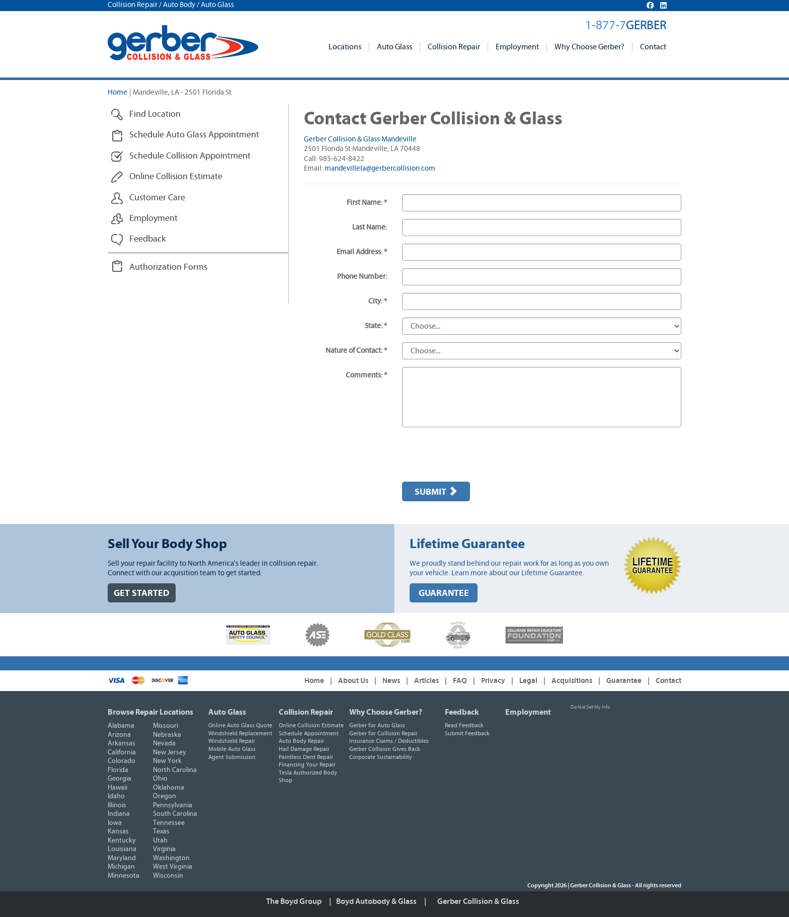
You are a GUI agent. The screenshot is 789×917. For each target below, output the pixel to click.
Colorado (121, 761)
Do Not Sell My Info (590, 707)
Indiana (119, 813)
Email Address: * (362, 252)
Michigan (121, 866)
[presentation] (478, 454)
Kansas (118, 831)
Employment (517, 47)
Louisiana (122, 849)
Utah (160, 840)
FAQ (460, 680)
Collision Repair (454, 47)
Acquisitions (571, 680)
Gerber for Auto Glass (377, 725)
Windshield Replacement (240, 733)
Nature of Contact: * (356, 350)
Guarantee (624, 680)
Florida (118, 770)
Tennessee (169, 822)
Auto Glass (394, 47)
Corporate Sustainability (380, 757)
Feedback (462, 712)
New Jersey (169, 752)
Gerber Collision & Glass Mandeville (360, 139)
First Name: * (367, 202)
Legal (528, 680)
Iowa (115, 822)
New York (167, 761)
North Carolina (175, 770)
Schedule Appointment (309, 733)
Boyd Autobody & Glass (376, 901)
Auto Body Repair (301, 741)
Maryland (122, 858)
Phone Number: (362, 276)
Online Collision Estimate (311, 725)
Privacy (493, 680)
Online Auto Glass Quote (240, 725)
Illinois (117, 805)
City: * (377, 301)
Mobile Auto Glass (232, 749)
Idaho (116, 796)
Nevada (164, 743)
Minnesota (123, 875)
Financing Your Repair (307, 764)
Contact (653, 47)
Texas (161, 831)
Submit (436, 491)
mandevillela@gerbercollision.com (380, 168)
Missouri (165, 725)
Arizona (119, 734)
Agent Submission (232, 757)
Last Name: (369, 227)
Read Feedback (464, 725)
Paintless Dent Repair (306, 757)
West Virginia (172, 866)
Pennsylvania (172, 805)
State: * (376, 326)
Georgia (119, 778)
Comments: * (366, 375)
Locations (345, 47)
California (122, 752)
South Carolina (175, 813)
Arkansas (121, 743)
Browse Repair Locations (150, 712)
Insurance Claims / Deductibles (389, 741)
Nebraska (167, 734)
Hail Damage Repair (304, 749)
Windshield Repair (231, 741)
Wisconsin (168, 875)
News (391, 680)
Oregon (164, 796)
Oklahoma (168, 787)
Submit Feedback (467, 733)
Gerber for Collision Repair (383, 733)
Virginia (164, 849)
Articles (426, 680)
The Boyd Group (294, 901)
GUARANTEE (444, 593)
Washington (171, 858)
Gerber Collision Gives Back (384, 749)
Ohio (160, 778)
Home (117, 92)
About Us (353, 680)
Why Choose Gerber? (589, 47)
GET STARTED (142, 593)
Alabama (121, 725)
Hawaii (117, 787)
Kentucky (122, 840)
